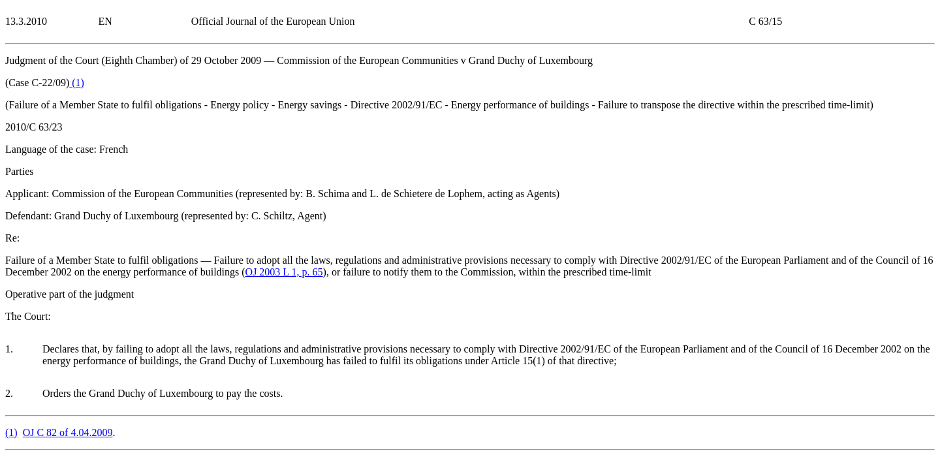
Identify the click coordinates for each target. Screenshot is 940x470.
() (76, 82)
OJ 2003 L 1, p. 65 (284, 271)
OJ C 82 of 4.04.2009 (68, 432)
